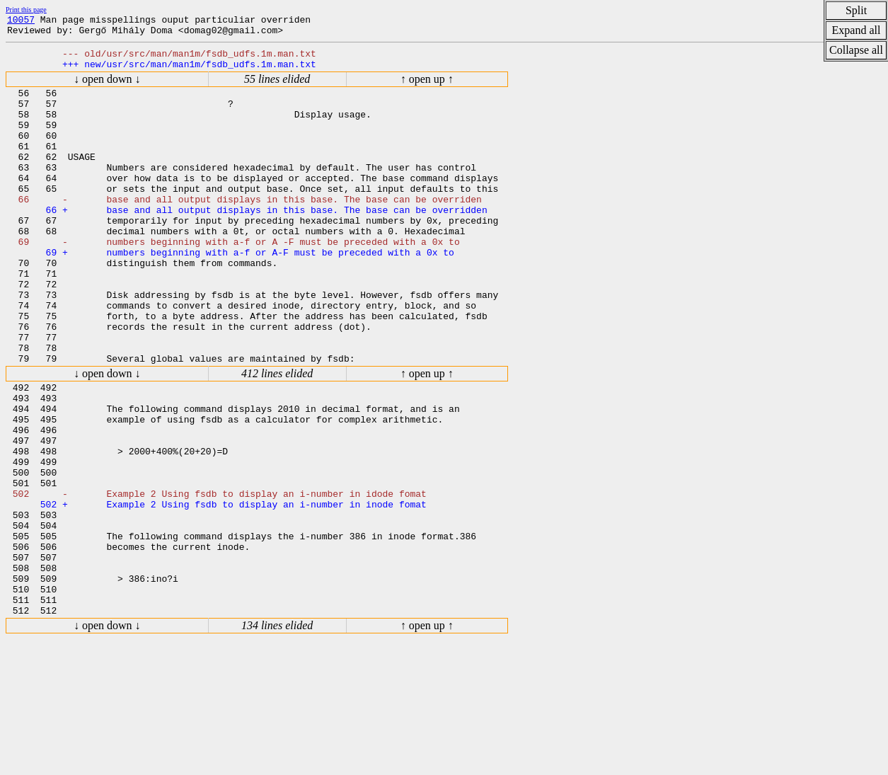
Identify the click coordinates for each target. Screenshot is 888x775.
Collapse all (856, 50)
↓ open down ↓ (107, 87)
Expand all (856, 30)
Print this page (26, 9)
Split (856, 10)
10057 (21, 21)
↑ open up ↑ (427, 87)
